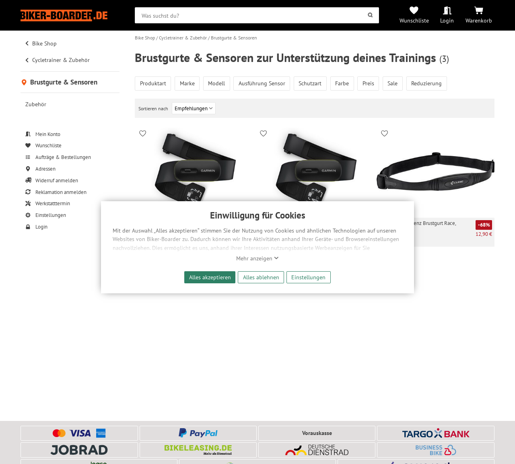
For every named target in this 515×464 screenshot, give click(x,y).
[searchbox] (257, 15)
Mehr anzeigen (257, 258)
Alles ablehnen (261, 277)
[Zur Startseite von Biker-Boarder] (70, 15)
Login (447, 20)
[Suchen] (370, 15)
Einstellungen (308, 277)
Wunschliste (414, 20)
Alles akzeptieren (210, 277)
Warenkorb (479, 20)
